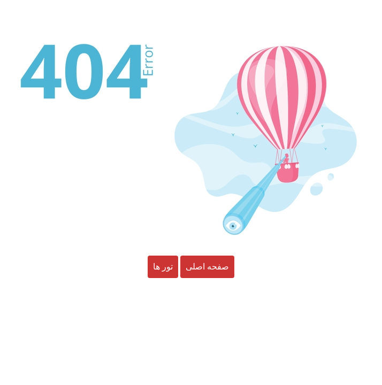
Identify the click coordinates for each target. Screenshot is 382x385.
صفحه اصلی (207, 267)
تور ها (163, 267)
